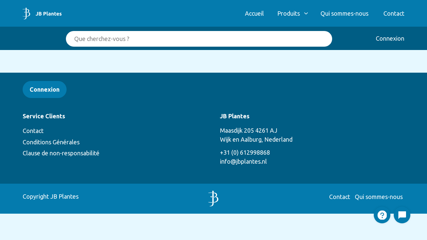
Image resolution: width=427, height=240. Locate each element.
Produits (288, 13)
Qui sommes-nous (344, 13)
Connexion (390, 38)
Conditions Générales (51, 142)
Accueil (254, 13)
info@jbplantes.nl (243, 161)
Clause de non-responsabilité (61, 153)
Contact (393, 13)
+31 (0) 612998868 (245, 152)
